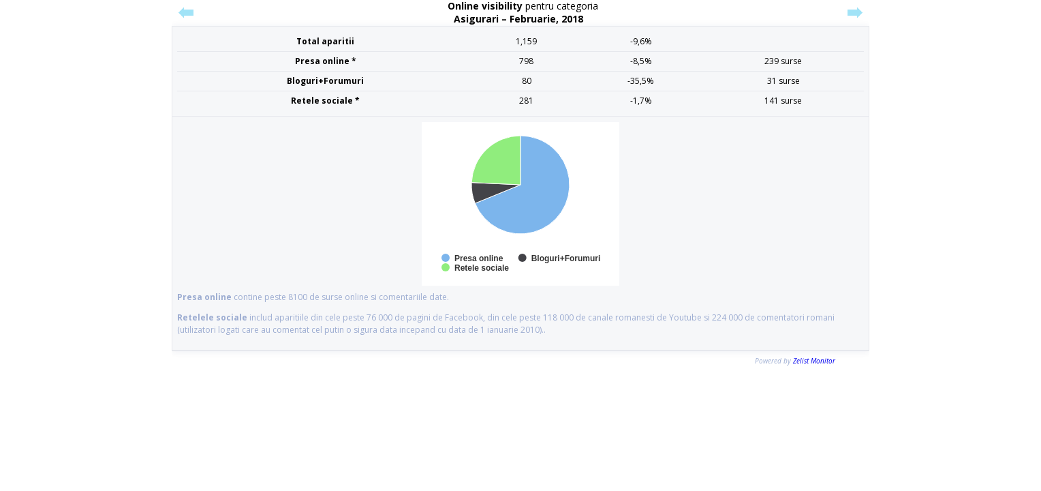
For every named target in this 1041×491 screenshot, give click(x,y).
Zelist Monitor (814, 361)
